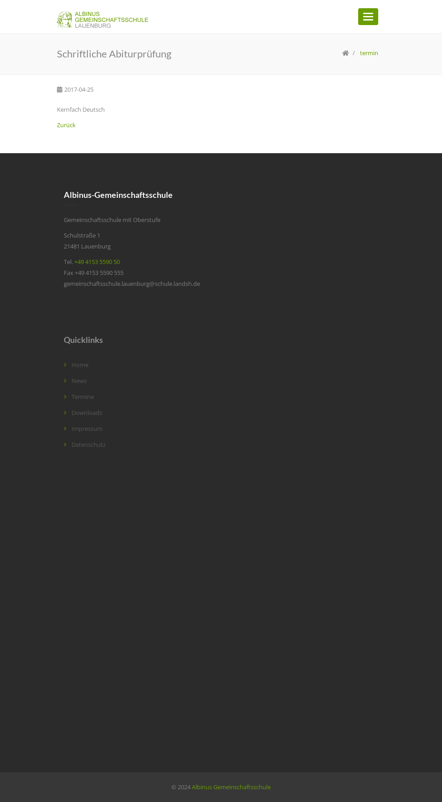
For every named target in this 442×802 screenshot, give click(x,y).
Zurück (66, 125)
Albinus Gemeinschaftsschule (231, 787)
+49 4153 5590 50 (97, 262)
